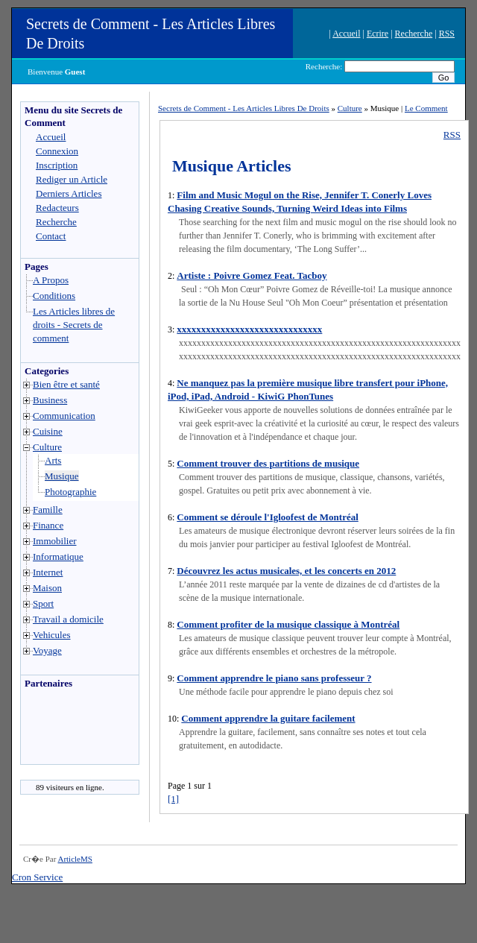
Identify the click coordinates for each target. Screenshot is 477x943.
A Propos (51, 280)
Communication (64, 415)
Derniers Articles (68, 193)
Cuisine (48, 431)
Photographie (70, 491)
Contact (51, 236)
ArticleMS (74, 858)
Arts (53, 460)
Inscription (57, 165)
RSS (447, 33)
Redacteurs (57, 207)
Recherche (414, 33)
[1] (173, 798)
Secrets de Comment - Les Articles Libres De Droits (243, 108)
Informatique (58, 556)
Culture (47, 446)
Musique (62, 476)
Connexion (57, 151)
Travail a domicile (68, 619)
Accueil (346, 33)
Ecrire (377, 33)
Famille (48, 509)
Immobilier (55, 540)
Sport (43, 603)
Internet (48, 572)
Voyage (47, 650)
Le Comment (426, 108)
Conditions (54, 295)
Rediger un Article (71, 179)
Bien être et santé (66, 384)
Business (50, 400)
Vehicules (52, 634)
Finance (48, 525)
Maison (47, 587)
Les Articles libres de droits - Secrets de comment (74, 325)
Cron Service (37, 877)
